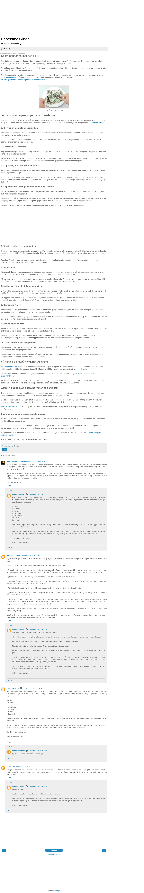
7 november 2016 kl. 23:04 (32, 688)
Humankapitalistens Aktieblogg (19, 461)
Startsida (54, 850)
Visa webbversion (54, 854)
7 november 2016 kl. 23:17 (38, 494)
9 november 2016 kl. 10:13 (21, 767)
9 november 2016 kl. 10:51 (38, 786)
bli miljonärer (11, 77)
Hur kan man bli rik (9, 367)
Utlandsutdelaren (13, 555)
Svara (9, 486)
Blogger (57, 891)
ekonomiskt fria (95, 123)
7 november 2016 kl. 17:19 (40, 461)
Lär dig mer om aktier (10, 407)
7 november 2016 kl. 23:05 (38, 751)
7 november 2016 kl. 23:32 (38, 629)
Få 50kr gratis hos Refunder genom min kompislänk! (23, 80)
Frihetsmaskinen (15, 39)
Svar (10, 490)
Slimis (9, 767)
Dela (4, 449)
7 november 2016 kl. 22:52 (30, 555)
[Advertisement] (54, 19)
